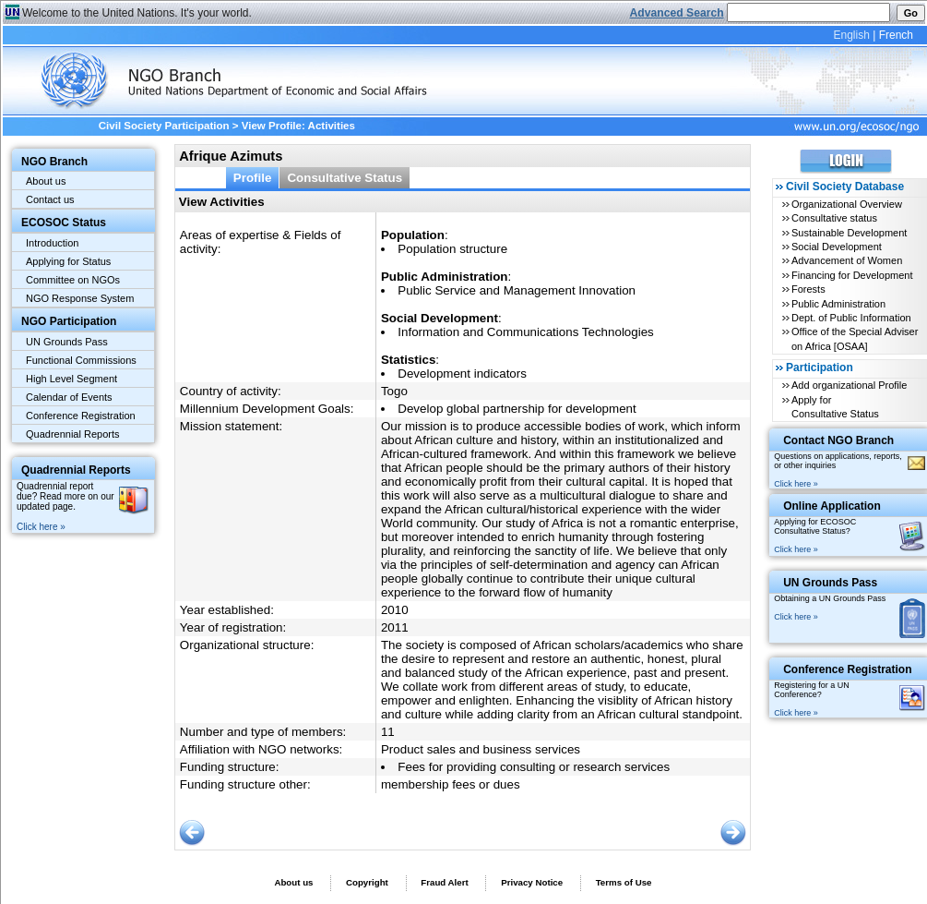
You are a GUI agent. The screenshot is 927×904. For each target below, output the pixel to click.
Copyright (367, 882)
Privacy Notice (532, 882)
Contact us (50, 199)
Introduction (52, 242)
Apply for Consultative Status (835, 406)
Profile (252, 178)
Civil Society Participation (164, 125)
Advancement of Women (846, 260)
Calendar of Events (69, 397)
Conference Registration (81, 415)
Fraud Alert (444, 882)
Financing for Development (851, 275)
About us (45, 181)
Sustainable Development (849, 232)
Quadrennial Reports (73, 434)
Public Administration (838, 303)
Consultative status (834, 217)
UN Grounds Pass (67, 341)
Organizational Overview (846, 204)
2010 (395, 610)
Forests (808, 289)
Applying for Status (68, 261)
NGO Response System (80, 298)
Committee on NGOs (73, 279)
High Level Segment (71, 378)
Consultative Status (344, 178)
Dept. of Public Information (851, 317)
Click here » (41, 527)
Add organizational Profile (849, 385)
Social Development (836, 246)
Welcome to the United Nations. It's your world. (137, 12)
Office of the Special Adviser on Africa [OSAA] (854, 338)
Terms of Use (624, 882)
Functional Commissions (81, 360)
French (896, 35)
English (851, 35)
